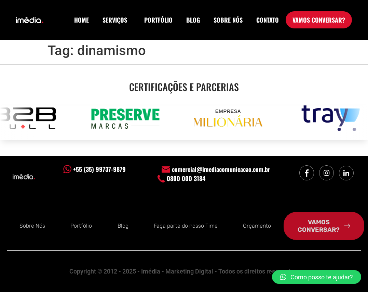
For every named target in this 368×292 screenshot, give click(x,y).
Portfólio (81, 226)
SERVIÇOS (117, 19)
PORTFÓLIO (158, 19)
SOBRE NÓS (228, 19)
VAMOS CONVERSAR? (318, 19)
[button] (316, 277)
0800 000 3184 (181, 178)
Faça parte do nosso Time (186, 226)
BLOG (193, 19)
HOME (81, 19)
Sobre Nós (32, 226)
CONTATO (267, 19)
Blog (123, 226)
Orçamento (257, 226)
